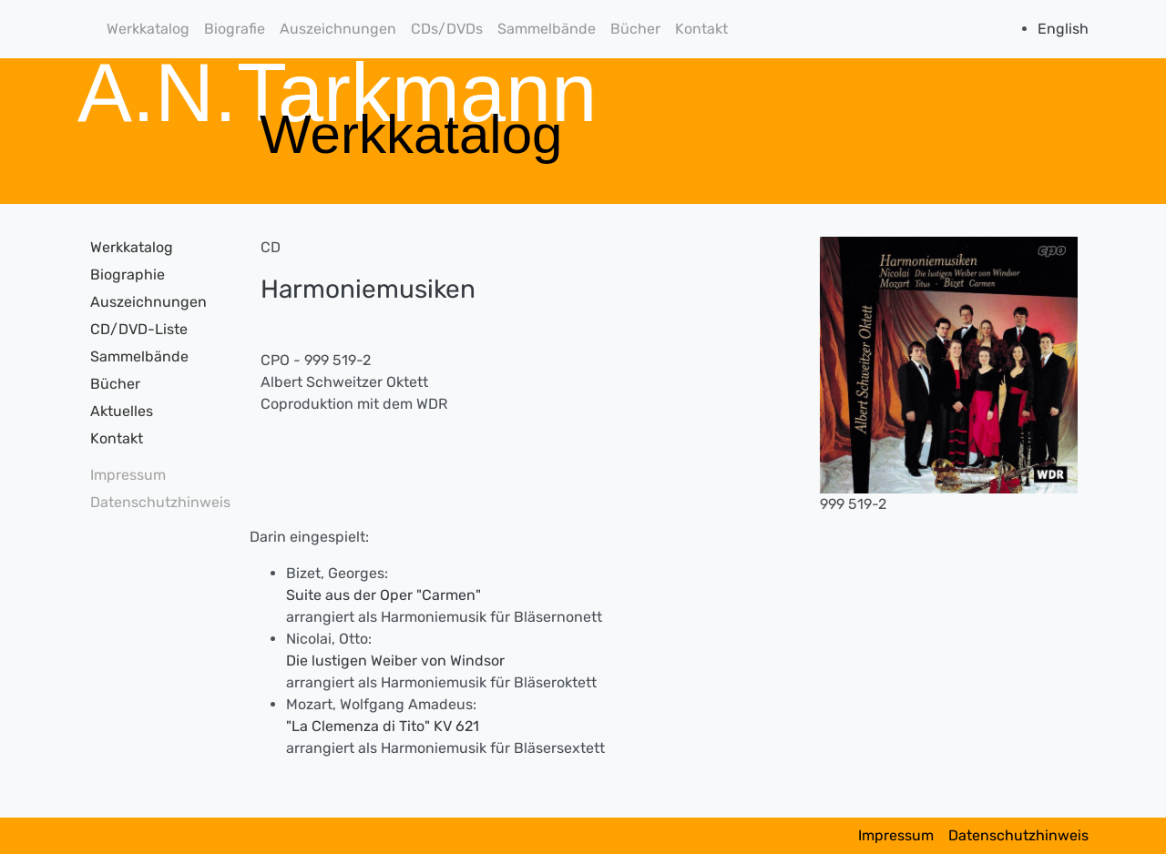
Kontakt (701, 28)
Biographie (127, 274)
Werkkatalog (148, 28)
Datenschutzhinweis (154, 502)
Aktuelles (121, 411)
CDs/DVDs (447, 28)
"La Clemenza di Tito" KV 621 (382, 726)
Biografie (234, 28)
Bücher (635, 28)
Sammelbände (546, 28)
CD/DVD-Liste (139, 329)
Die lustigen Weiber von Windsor (395, 660)
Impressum (128, 474)
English (1063, 28)
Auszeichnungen (338, 28)
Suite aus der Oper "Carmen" (383, 595)
